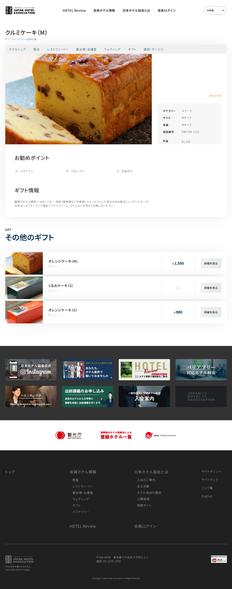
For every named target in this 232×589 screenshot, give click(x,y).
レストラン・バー (58, 49)
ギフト (132, 49)
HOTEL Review (74, 10)
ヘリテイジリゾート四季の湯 (22, 39)
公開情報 (143, 499)
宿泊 (36, 49)
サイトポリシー (211, 471)
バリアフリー (81, 511)
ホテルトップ (17, 49)
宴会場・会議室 (86, 49)
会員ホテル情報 (104, 10)
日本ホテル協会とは (136, 10)
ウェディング (112, 49)
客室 (76, 480)
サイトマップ (210, 479)
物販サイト (144, 505)
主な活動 (143, 486)
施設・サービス (154, 49)
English (207, 496)
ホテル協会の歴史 (149, 492)
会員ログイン (167, 10)
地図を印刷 (215, 95)
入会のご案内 (146, 480)
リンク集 (207, 488)
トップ (10, 472)
